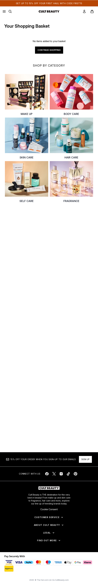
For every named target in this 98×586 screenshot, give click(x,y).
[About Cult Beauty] (49, 525)
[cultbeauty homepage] (49, 11)
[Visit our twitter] (54, 473)
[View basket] (92, 11)
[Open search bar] (10, 11)
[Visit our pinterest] (75, 473)
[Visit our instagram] (61, 473)
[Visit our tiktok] (68, 473)
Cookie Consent (49, 509)
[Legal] (49, 532)
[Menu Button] (4, 11)
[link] (84, 11)
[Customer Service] (49, 517)
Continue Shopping (49, 50)
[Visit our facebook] (46, 473)
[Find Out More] (49, 540)
